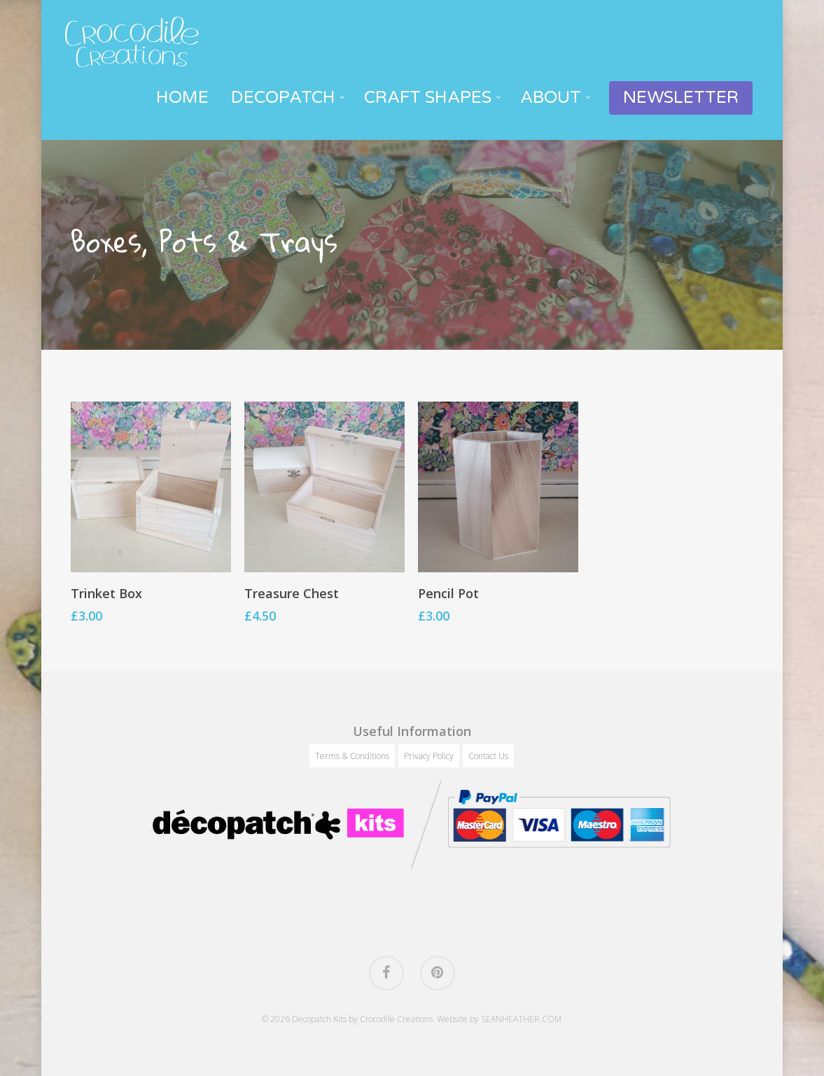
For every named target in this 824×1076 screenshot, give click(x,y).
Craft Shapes (433, 98)
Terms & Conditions (352, 756)
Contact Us (488, 756)
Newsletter (681, 97)
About (556, 98)
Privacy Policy (429, 756)
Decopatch (289, 98)
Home (182, 97)
